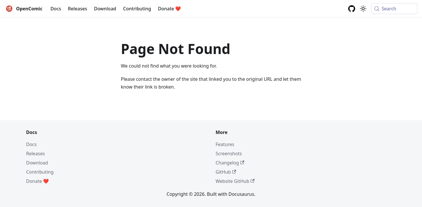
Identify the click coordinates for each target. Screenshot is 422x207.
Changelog (230, 163)
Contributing (137, 8)
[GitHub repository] (352, 8)
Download (105, 8)
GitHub (226, 172)
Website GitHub (235, 181)
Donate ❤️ (169, 8)
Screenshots (229, 153)
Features (225, 144)
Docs (56, 8)
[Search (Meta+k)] (394, 8)
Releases (77, 8)
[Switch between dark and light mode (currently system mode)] (363, 8)
